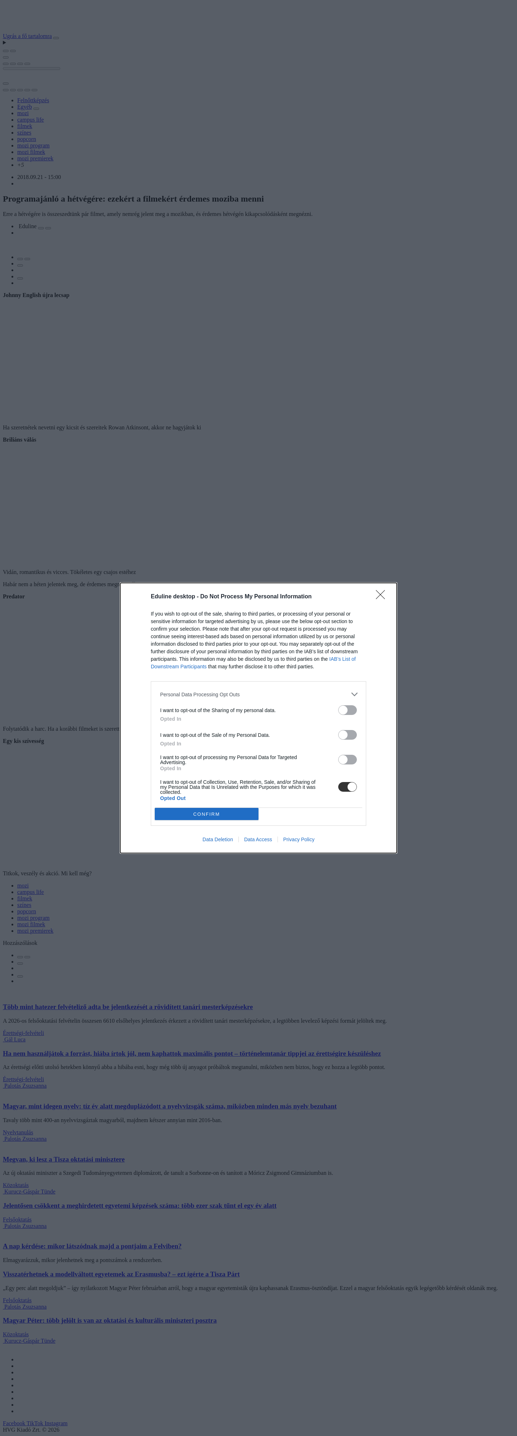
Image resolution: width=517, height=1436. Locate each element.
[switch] (347, 710)
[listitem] (258, 694)
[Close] (383, 597)
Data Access (258, 839)
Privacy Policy (299, 839)
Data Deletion (217, 839)
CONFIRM (206, 814)
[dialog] (258, 718)
